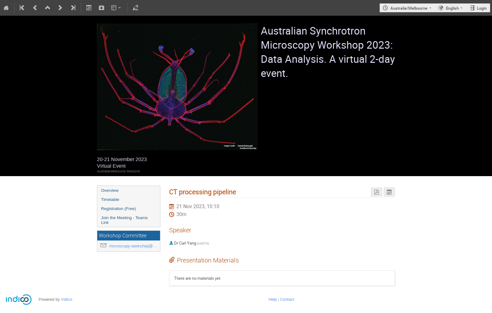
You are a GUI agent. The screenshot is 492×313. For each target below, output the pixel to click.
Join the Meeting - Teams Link (124, 220)
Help (273, 299)
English (452, 8)
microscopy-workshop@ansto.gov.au (142, 246)
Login (482, 8)
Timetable (110, 199)
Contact (287, 299)
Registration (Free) (118, 208)
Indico (66, 299)
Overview (110, 190)
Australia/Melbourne (408, 8)
